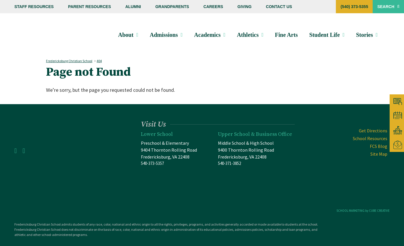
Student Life (325, 35)
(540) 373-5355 (354, 6)
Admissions (165, 35)
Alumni (133, 6)
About (126, 35)
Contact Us (279, 6)
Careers (213, 6)
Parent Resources (89, 6)
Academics (208, 35)
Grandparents (172, 6)
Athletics (249, 35)
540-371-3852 (229, 163)
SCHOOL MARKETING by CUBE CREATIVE (363, 211)
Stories (365, 35)
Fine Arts (287, 35)
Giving (245, 6)
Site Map (378, 154)
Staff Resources (34, 6)
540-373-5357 (152, 163)
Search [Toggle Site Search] (388, 6)
